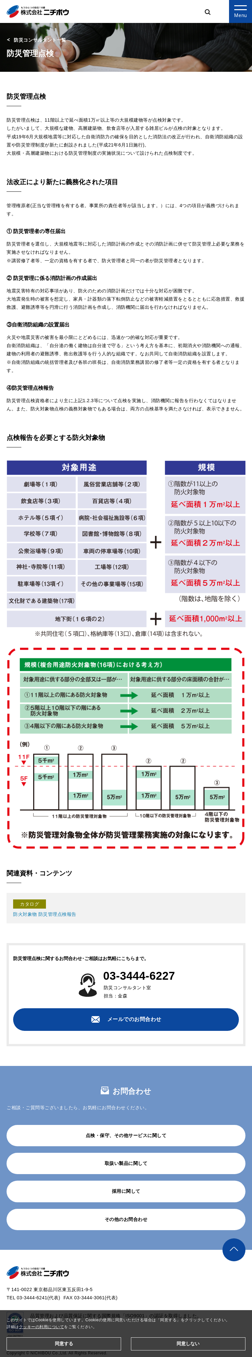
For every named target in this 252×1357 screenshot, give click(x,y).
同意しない (188, 1343)
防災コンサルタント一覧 (40, 40)
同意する (64, 1343)
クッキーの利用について (41, 1327)
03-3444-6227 (139, 975)
